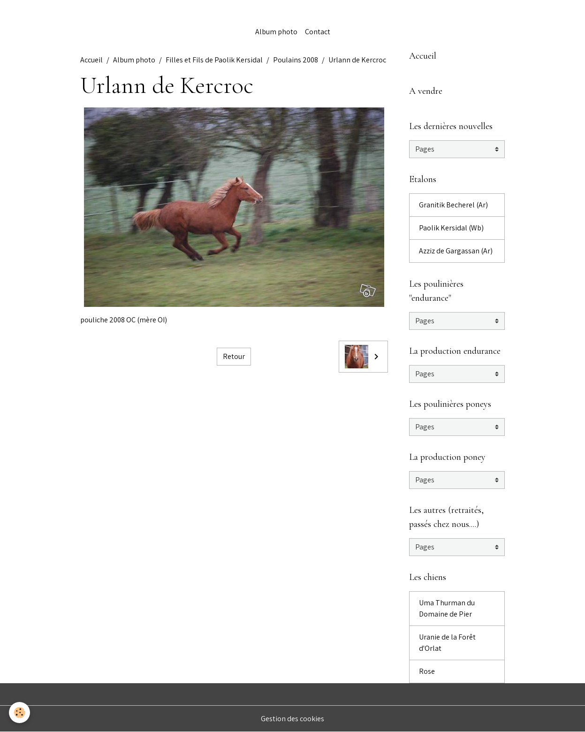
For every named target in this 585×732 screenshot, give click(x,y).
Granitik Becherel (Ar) (453, 205)
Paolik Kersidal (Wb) (451, 228)
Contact (317, 32)
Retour (234, 356)
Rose (427, 671)
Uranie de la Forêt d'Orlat (447, 642)
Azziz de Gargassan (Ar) (456, 251)
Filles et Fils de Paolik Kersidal (214, 60)
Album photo (276, 32)
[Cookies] (19, 712)
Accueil (91, 60)
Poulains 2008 (295, 60)
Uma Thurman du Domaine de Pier (447, 608)
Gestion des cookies (292, 719)
